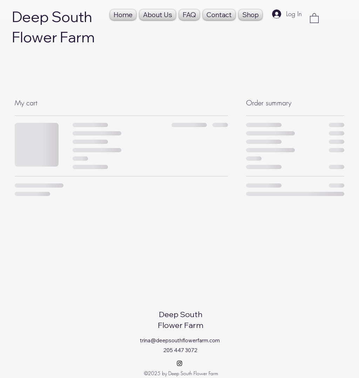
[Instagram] (179, 363)
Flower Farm (53, 37)
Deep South (52, 17)
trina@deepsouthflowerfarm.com (180, 340)
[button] (314, 18)
